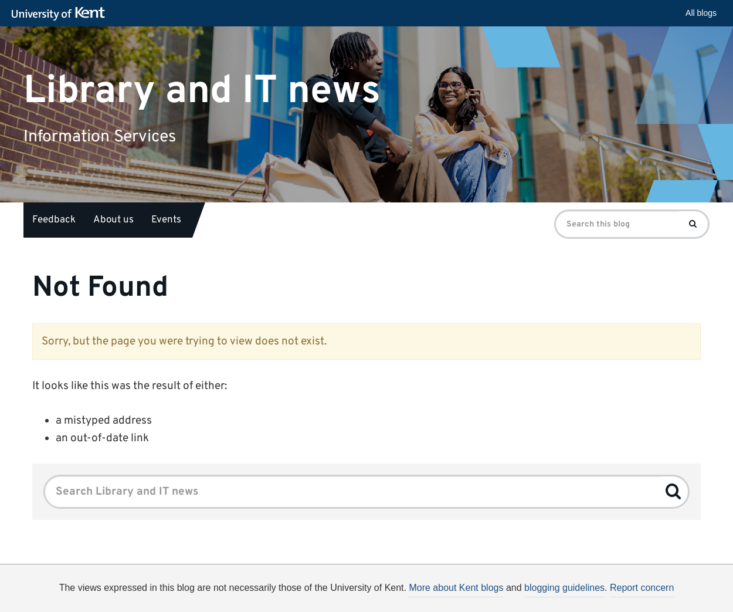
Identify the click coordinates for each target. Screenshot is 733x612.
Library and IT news (202, 90)
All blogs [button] (701, 13)
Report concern (642, 588)
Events (166, 220)
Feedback (54, 220)
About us (113, 220)
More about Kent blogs (456, 588)
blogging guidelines (564, 588)
